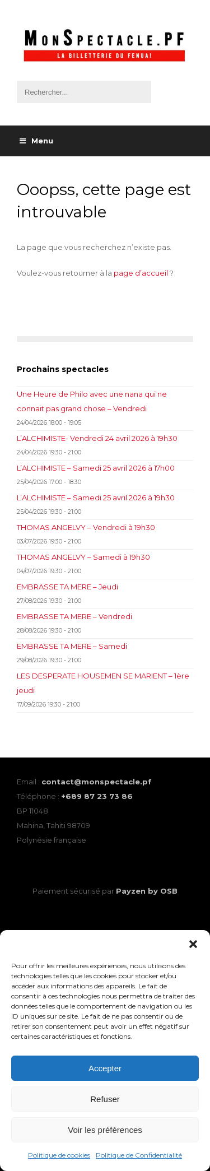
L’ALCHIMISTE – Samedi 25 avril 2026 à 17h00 (96, 467)
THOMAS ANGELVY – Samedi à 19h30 (83, 556)
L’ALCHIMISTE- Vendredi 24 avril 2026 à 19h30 (97, 438)
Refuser (105, 1099)
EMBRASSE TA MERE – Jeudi (67, 586)
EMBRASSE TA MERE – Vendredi (74, 616)
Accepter (105, 1068)
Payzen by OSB (147, 890)
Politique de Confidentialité (139, 1155)
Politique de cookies (59, 1155)
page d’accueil (141, 272)
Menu (36, 140)
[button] (193, 944)
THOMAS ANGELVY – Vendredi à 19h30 (86, 527)
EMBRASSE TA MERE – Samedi (72, 646)
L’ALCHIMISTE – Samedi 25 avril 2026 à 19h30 (96, 497)
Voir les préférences (105, 1130)
